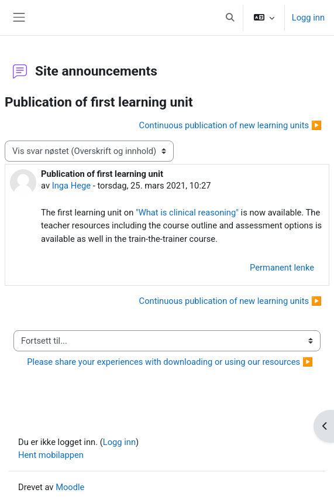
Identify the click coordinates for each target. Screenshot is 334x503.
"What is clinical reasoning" (187, 212)
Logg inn (308, 17)
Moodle (70, 487)
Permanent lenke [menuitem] (282, 267)
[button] (229, 17)
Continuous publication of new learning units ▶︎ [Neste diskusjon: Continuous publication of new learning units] (230, 125)
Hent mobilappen (51, 455)
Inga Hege (71, 185)
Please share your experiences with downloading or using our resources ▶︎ (170, 362)
